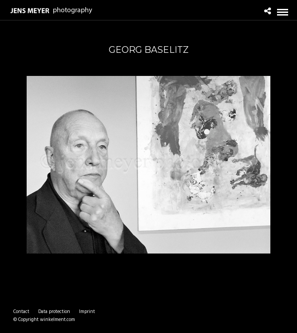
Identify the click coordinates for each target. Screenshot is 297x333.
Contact (21, 312)
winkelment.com (57, 320)
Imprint (87, 312)
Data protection (54, 312)
